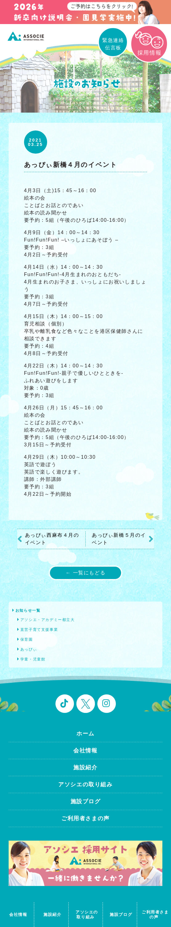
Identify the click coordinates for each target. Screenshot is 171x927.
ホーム (85, 733)
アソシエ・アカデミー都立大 (47, 620)
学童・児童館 (33, 659)
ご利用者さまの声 (85, 818)
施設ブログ (86, 801)
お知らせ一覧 (28, 610)
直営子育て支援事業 (39, 629)
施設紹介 (85, 767)
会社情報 (85, 750)
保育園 (26, 639)
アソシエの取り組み (85, 784)
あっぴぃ (28, 649)
